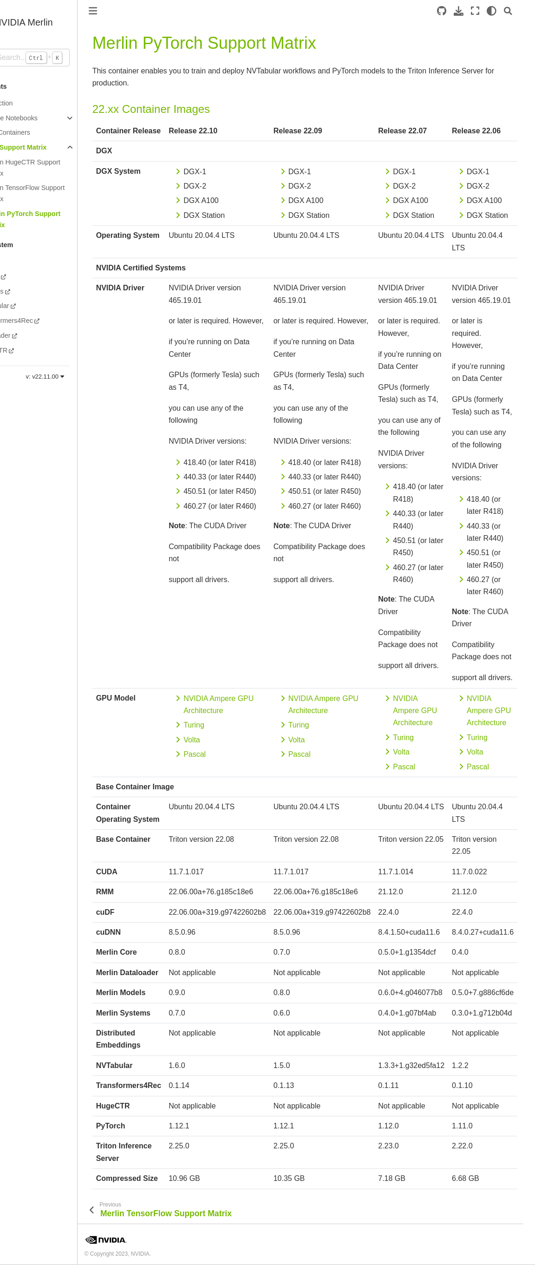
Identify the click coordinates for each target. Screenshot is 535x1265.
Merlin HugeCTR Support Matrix (52, 167)
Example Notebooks (37, 118)
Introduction (24, 103)
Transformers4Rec (35, 320)
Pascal (224, 754)
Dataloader (23, 335)
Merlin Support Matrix (41, 147)
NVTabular (23, 305)
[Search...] (53, 57)
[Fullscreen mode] (487, 11)
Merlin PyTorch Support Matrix (52, 219)
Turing (223, 725)
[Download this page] (470, 11)
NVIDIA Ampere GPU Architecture (445, 711)
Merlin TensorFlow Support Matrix (54, 193)
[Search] (520, 11)
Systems (20, 291)
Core (14, 261)
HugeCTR (22, 350)
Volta (221, 740)
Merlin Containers (33, 132)
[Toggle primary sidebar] (122, 11)
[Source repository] (453, 11)
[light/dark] (503, 11)
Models (18, 276)
